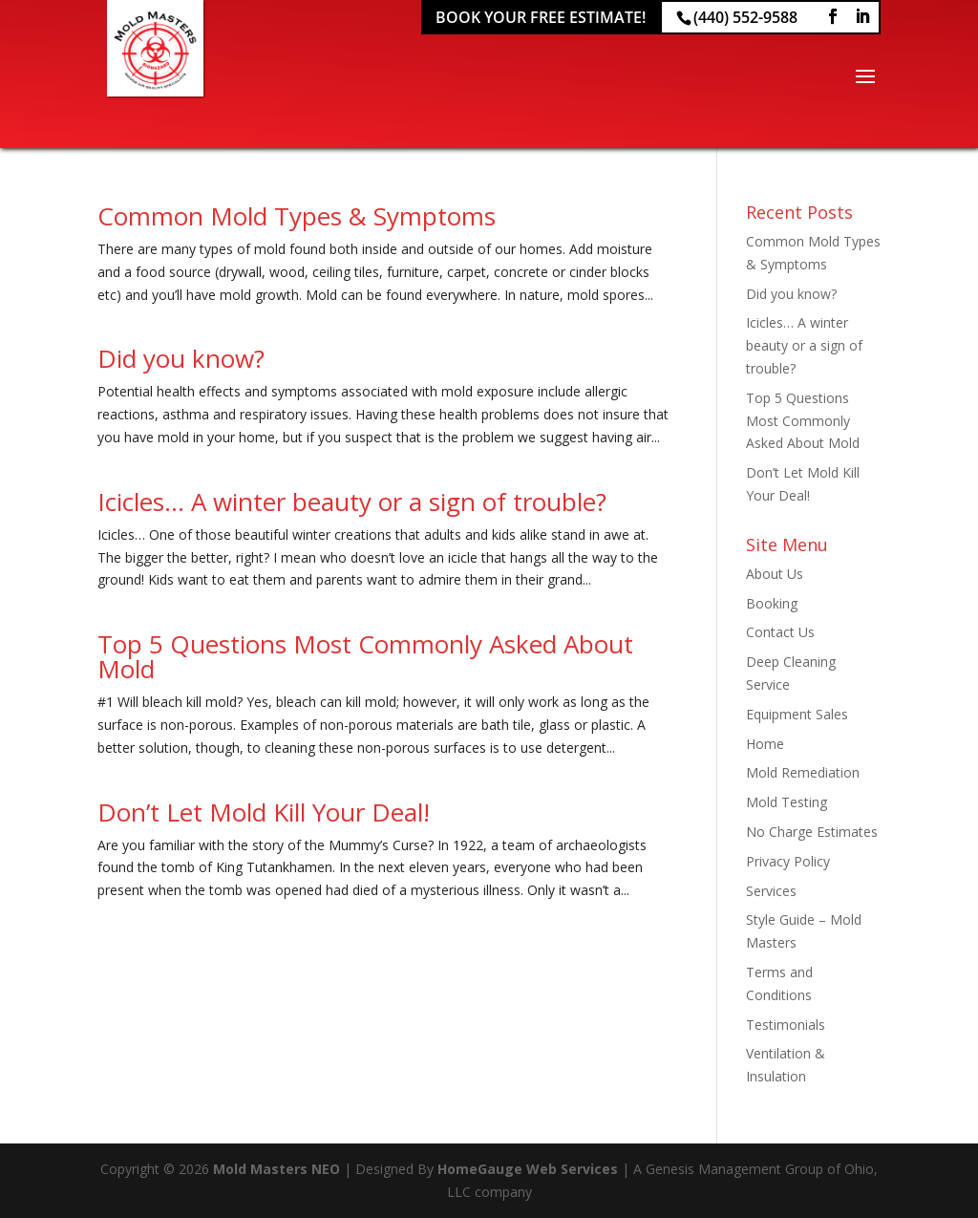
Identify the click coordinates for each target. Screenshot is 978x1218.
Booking (771, 603)
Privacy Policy (788, 861)
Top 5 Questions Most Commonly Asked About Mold (365, 656)
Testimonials (785, 1024)
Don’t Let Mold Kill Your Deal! (263, 812)
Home (765, 744)
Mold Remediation (803, 772)
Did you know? (181, 358)
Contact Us (780, 632)
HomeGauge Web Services (527, 1169)
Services (771, 891)
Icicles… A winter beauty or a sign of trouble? (351, 501)
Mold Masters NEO (276, 1169)
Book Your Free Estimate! (541, 17)
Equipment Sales (797, 714)
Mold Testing (786, 802)
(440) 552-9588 (745, 17)
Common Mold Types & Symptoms (296, 216)
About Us (774, 574)
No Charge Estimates (812, 832)
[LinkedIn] (862, 17)
